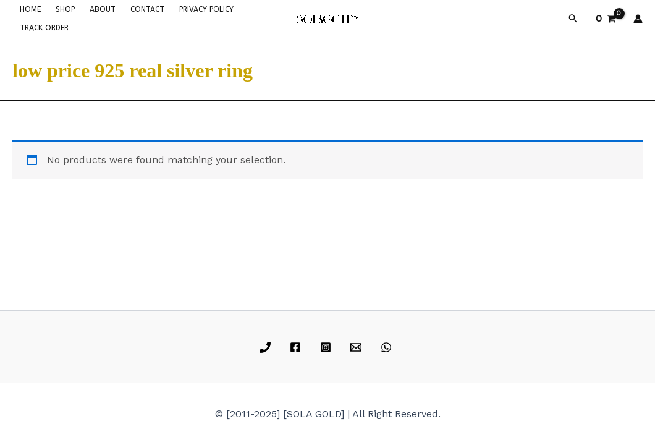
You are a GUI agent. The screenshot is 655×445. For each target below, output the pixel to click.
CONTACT (147, 9)
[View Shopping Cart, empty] (605, 18)
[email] (357, 347)
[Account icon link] (638, 18)
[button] (573, 18)
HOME (30, 9)
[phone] (267, 347)
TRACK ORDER (44, 27)
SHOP (65, 9)
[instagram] (327, 347)
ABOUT (103, 9)
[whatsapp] (387, 347)
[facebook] (297, 347)
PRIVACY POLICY (206, 9)
